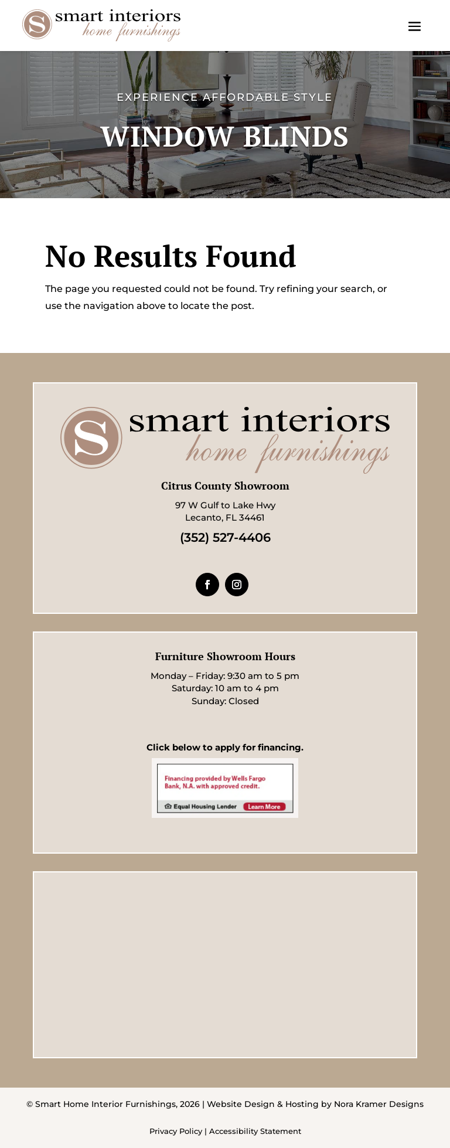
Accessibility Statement (255, 1131)
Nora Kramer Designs (379, 1104)
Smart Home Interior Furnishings (105, 1104)
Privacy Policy (175, 1131)
